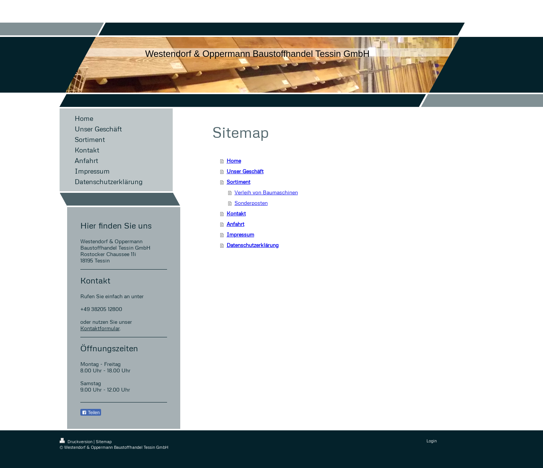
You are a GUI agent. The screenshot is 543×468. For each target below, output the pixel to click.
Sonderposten (251, 203)
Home (234, 160)
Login (431, 440)
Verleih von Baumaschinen (266, 192)
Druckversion (77, 441)
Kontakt (236, 213)
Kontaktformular (100, 328)
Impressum (240, 234)
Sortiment (238, 181)
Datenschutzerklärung (253, 245)
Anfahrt (235, 224)
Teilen (91, 412)
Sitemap (104, 441)
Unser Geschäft (245, 171)
